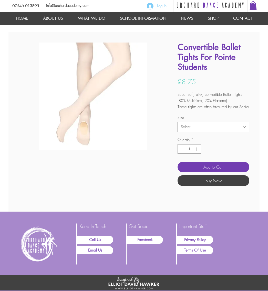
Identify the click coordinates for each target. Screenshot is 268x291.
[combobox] (213, 127)
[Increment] (197, 148)
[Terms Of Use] (195, 250)
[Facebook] (145, 240)
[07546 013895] (23, 6)
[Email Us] (95, 250)
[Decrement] (181, 148)
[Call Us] (95, 240)
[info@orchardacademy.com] (74, 5)
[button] (253, 5)
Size (181, 117)
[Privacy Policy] (195, 240)
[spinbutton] (189, 148)
